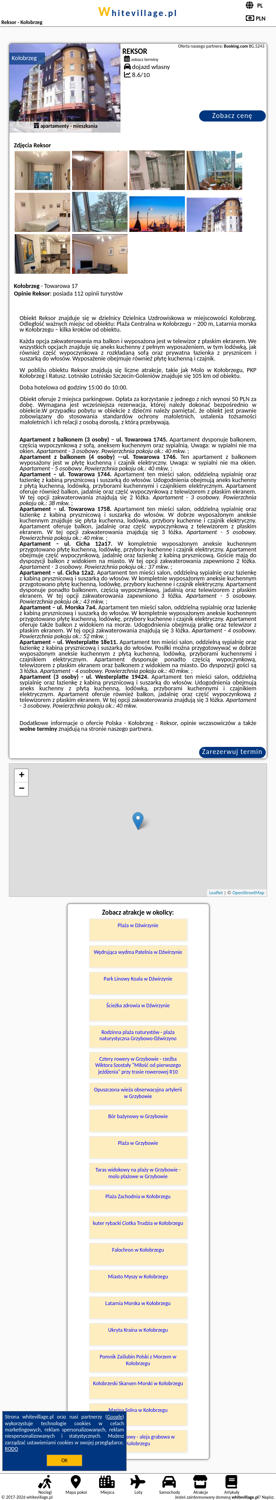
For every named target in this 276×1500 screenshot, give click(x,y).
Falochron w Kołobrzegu (138, 1250)
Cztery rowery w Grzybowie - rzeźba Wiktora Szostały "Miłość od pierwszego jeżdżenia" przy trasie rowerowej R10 (138, 1065)
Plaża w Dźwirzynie (138, 925)
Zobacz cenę (232, 115)
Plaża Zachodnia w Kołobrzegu (137, 1196)
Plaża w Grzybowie (138, 1143)
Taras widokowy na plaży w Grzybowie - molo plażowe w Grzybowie (138, 1173)
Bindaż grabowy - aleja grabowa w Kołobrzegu (138, 1440)
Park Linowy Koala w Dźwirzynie (138, 979)
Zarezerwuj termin (232, 751)
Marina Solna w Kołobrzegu (138, 1410)
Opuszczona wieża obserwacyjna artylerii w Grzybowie (138, 1092)
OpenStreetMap (248, 893)
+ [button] (21, 775)
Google (115, 1417)
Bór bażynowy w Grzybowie (138, 1116)
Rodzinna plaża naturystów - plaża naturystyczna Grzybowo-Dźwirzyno (138, 1035)
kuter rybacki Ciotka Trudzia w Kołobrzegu (138, 1223)
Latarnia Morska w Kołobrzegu (138, 1303)
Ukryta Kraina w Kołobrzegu (138, 1330)
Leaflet (216, 893)
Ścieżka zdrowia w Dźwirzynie (137, 1005)
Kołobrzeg (24, 58)
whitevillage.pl (138, 13)
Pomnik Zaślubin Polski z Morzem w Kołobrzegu (138, 1360)
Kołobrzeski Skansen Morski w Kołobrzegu (138, 1383)
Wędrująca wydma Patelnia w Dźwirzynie (138, 952)
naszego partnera (130, 729)
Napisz (268, 1497)
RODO (11, 1449)
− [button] (21, 789)
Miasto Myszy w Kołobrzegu (138, 1276)
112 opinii (86, 293)
